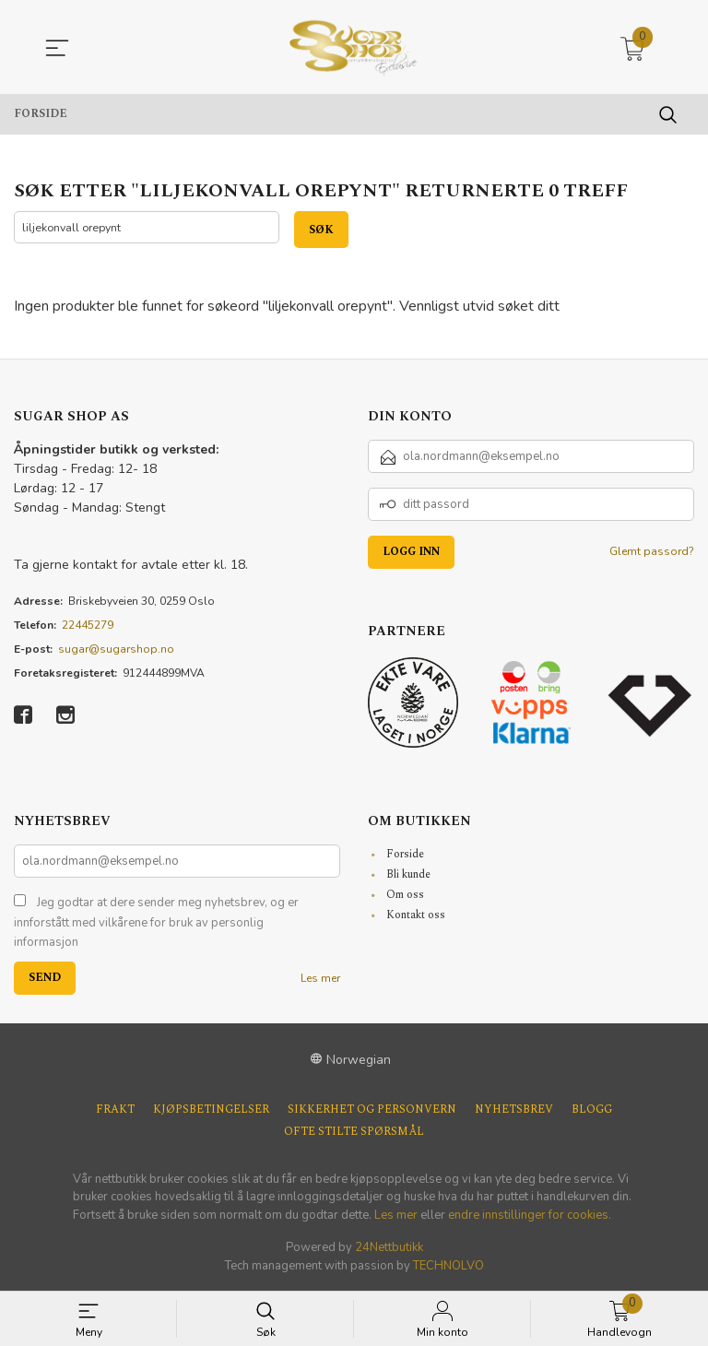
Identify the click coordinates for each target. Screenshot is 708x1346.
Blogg (592, 1110)
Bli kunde (408, 875)
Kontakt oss (415, 916)
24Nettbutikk (389, 1248)
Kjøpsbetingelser (211, 1110)
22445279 (87, 626)
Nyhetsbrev (514, 1110)
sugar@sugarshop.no (116, 650)
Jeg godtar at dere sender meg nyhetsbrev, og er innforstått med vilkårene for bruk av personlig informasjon (156, 923)
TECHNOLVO (448, 1265)
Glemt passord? (651, 552)
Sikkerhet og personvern (372, 1110)
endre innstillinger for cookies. (529, 1215)
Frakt (115, 1110)
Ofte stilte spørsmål (354, 1132)
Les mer (320, 978)
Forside (405, 855)
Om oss (405, 895)
